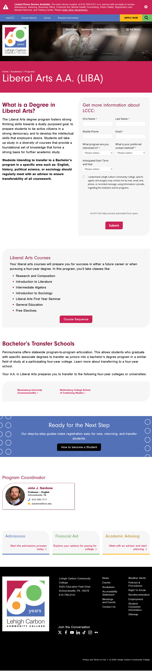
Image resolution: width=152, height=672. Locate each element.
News (105, 579)
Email (118, 133)
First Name (89, 120)
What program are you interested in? (96, 147)
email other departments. (75, 10)
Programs (30, 72)
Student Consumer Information (135, 608)
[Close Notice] (146, 7)
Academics (72, 29)
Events (106, 584)
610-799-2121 (67, 596)
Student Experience (107, 29)
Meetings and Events (109, 602)
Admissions (87, 29)
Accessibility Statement (109, 594)
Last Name (121, 120)
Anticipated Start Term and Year (95, 163)
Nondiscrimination (139, 596)
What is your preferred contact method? (128, 147)
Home (5, 72)
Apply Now (131, 17)
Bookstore (108, 588)
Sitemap (133, 616)
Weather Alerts (137, 579)
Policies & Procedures (135, 585)
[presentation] (112, 203)
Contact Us (109, 608)
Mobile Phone (91, 133)
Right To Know (137, 591)
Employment (135, 600)
